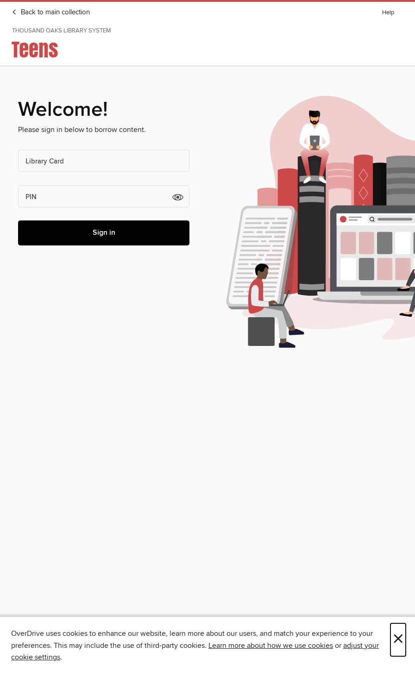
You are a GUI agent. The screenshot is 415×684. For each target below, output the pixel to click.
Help (388, 12)
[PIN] (103, 196)
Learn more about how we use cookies (270, 645)
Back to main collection (51, 12)
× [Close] (398, 640)
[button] (178, 197)
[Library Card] (103, 161)
